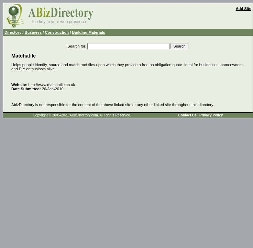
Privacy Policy (211, 115)
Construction (57, 32)
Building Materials (88, 32)
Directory (12, 32)
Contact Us (187, 115)
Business (33, 32)
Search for (76, 46)
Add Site (243, 9)
